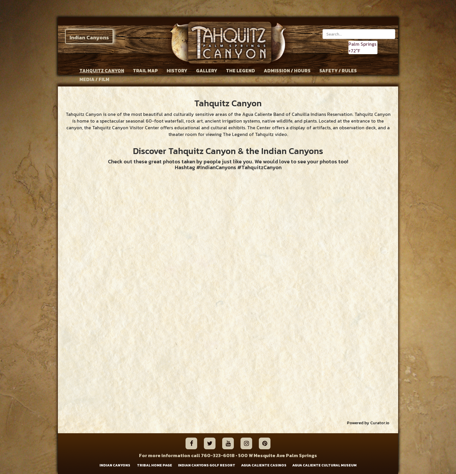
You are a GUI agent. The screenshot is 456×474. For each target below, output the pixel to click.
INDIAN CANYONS (114, 465)
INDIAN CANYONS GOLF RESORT (206, 465)
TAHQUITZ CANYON (101, 70)
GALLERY (206, 70)
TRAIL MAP (145, 70)
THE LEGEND (240, 70)
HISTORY (177, 70)
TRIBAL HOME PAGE (154, 465)
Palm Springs (362, 43)
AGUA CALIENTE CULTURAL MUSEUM (324, 465)
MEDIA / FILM (94, 79)
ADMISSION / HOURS (287, 70)
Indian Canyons (89, 37)
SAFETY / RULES (338, 70)
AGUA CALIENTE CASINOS (263, 465)
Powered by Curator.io (368, 423)
